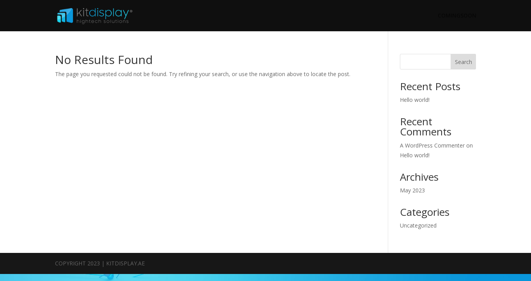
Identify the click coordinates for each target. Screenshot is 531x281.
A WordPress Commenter (432, 145)
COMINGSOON (457, 16)
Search (463, 62)
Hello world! (415, 99)
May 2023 (412, 190)
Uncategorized (418, 225)
